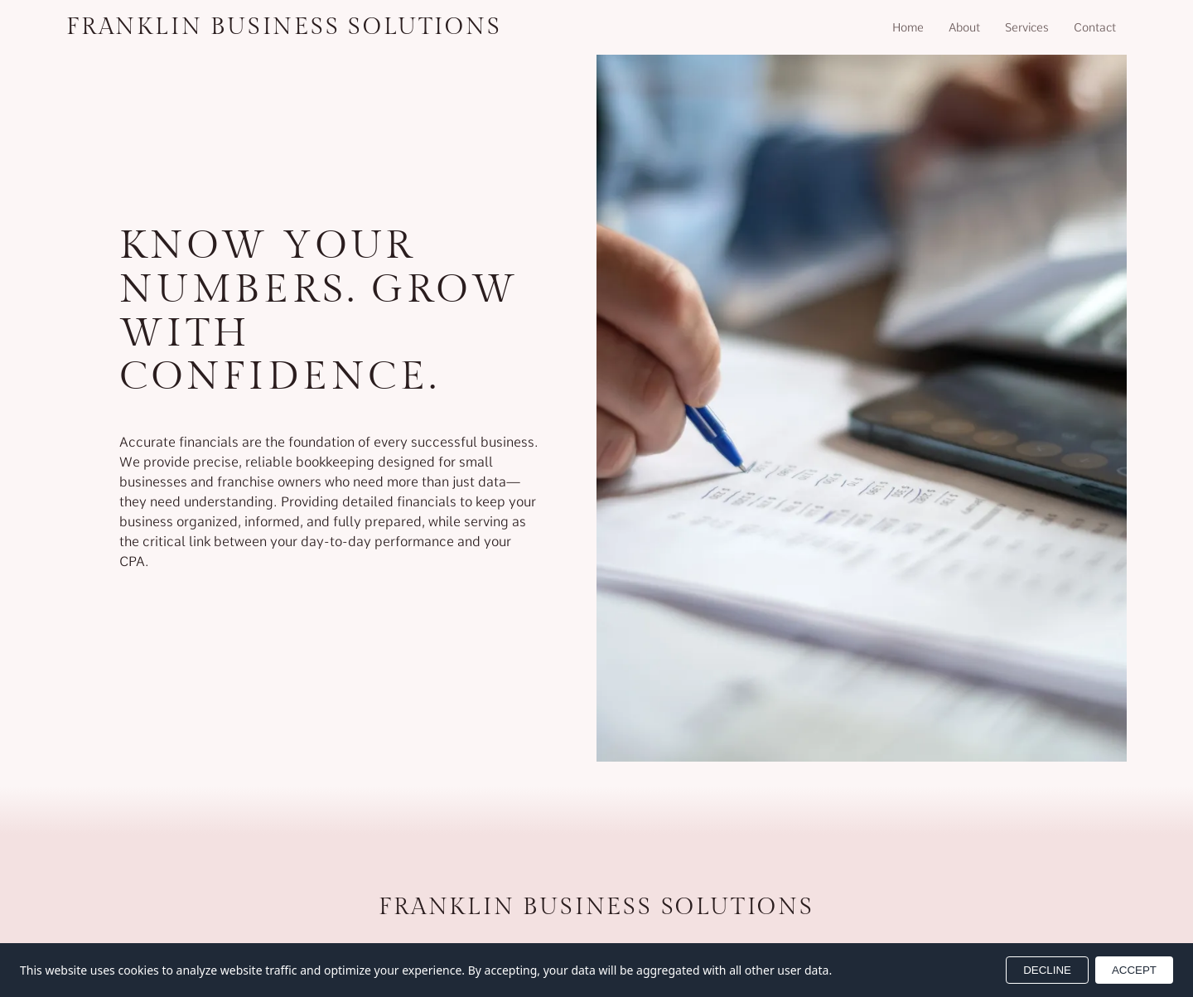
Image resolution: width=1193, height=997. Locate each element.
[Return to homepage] (284, 28)
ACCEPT (1134, 970)
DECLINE (1047, 970)
